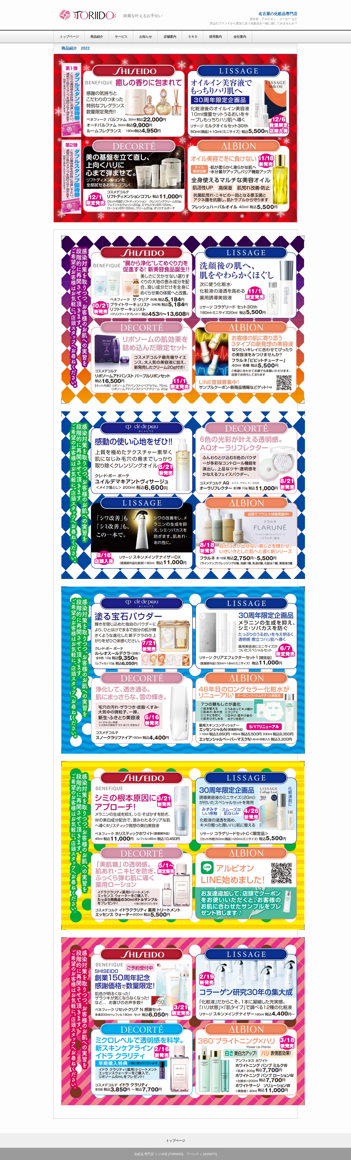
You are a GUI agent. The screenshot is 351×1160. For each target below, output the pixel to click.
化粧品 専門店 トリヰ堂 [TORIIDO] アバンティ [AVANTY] (87, 15)
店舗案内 (170, 36)
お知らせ (145, 36)
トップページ (69, 36)
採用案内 (215, 36)
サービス (121, 36)
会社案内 (240, 36)
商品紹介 (96, 36)
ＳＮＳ (192, 36)
